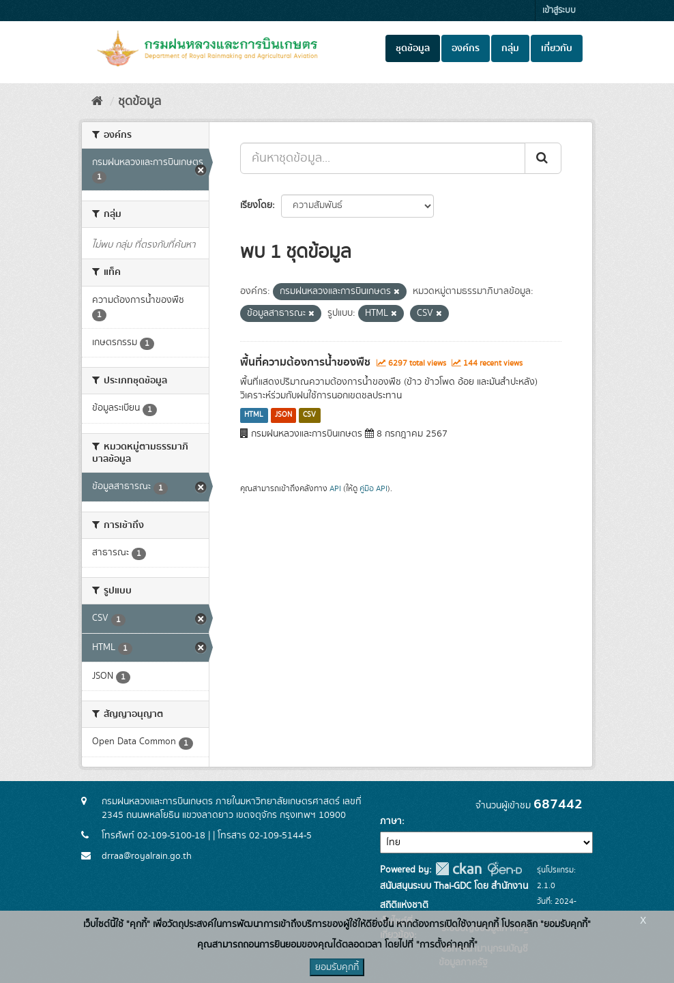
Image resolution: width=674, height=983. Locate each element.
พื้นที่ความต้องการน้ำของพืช (305, 362)
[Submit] (543, 158)
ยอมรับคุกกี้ (337, 967)
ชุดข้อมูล (413, 48)
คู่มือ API (373, 489)
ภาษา (391, 821)
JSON (283, 415)
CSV (309, 415)
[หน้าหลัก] (97, 102)
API (335, 489)
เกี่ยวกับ (556, 48)
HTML (253, 415)
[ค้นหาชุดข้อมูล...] (382, 158)
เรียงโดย (256, 205)
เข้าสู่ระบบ (559, 10)
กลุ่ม (510, 48)
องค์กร (466, 48)
